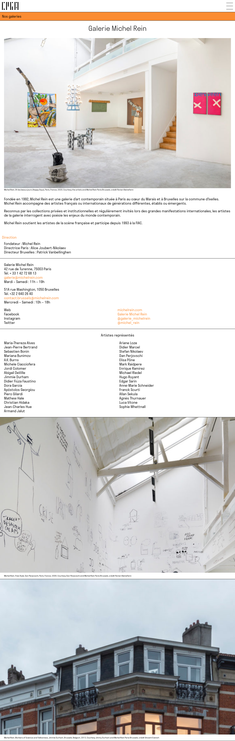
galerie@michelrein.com (23, 277)
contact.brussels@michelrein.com (31, 298)
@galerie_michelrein (134, 318)
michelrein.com (130, 310)
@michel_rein (128, 322)
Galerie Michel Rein (132, 314)
